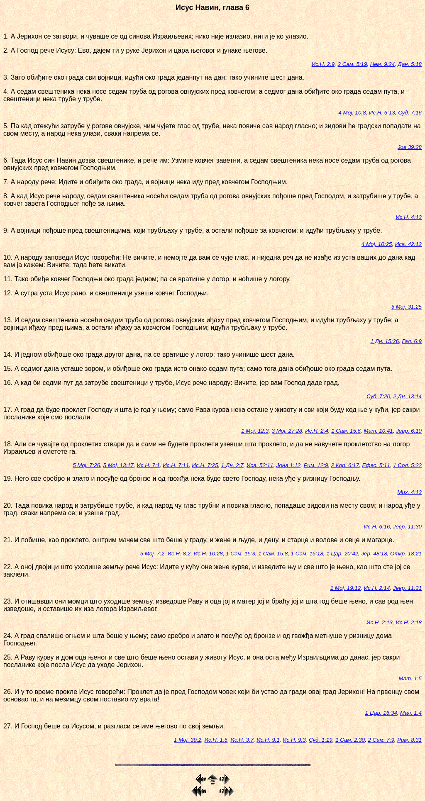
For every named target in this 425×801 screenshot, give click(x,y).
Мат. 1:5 (410, 678)
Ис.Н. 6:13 (382, 113)
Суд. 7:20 (378, 396)
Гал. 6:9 (412, 341)
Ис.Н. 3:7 (241, 740)
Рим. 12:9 (316, 465)
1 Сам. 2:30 (350, 740)
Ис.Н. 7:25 (205, 465)
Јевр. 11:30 (407, 526)
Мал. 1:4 (411, 713)
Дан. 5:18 (410, 64)
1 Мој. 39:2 (187, 740)
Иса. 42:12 (408, 244)
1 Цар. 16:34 (381, 713)
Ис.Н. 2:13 (379, 622)
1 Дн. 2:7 (232, 465)
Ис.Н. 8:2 (179, 553)
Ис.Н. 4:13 (409, 217)
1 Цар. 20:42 (342, 553)
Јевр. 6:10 (409, 431)
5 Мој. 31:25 (406, 307)
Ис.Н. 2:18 (409, 622)
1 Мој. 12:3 (255, 431)
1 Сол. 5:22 (407, 465)
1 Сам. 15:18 (307, 553)
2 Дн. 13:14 (407, 396)
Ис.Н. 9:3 (294, 740)
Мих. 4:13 (409, 492)
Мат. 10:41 (378, 431)
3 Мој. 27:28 (287, 431)
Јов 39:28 (410, 147)
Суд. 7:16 (410, 113)
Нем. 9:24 (382, 64)
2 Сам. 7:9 (381, 740)
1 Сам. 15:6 (346, 431)
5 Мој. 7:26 (86, 465)
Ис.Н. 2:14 (377, 588)
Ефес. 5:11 (376, 465)
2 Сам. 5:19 (352, 64)
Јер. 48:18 (374, 553)
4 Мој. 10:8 (352, 113)
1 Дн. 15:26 (384, 341)
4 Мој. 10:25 (376, 244)
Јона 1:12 (288, 465)
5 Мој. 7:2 (152, 553)
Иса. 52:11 (260, 465)
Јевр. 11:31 (407, 588)
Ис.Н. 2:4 (316, 431)
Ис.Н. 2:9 (323, 64)
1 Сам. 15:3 (240, 553)
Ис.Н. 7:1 (148, 465)
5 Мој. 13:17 (118, 465)
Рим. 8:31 (409, 740)
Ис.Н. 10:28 (207, 553)
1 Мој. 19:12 (345, 588)
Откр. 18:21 (406, 553)
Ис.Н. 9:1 (267, 740)
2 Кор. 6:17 (345, 465)
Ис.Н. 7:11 (176, 465)
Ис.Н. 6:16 (377, 526)
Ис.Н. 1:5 (215, 740)
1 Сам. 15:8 (273, 553)
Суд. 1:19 (320, 740)
